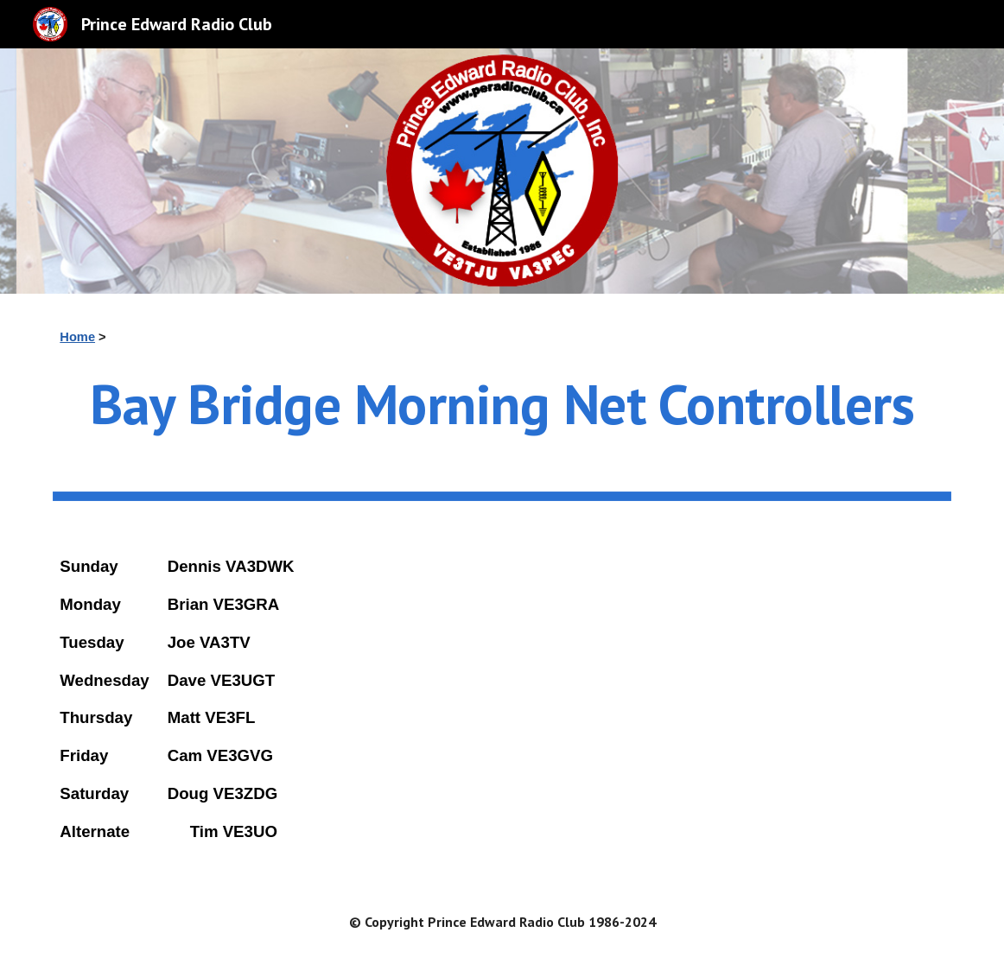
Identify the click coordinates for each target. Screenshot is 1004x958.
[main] (501, 336)
